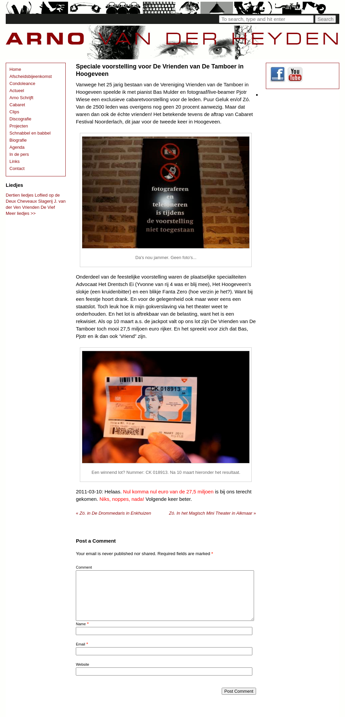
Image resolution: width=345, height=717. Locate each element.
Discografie (20, 118)
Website (82, 664)
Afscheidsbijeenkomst (30, 76)
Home (15, 69)
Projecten (18, 125)
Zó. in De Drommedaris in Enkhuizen (113, 513)
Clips (14, 111)
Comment (84, 567)
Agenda (17, 147)
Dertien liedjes (19, 195)
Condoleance (22, 83)
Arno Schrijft (21, 97)
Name (81, 624)
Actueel (16, 90)
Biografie (18, 140)
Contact (17, 168)
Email (80, 644)
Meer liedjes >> (21, 213)
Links (14, 161)
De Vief (48, 207)
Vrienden (30, 207)
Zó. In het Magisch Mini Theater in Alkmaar (212, 513)
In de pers (19, 154)
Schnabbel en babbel (30, 133)
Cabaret (17, 104)
